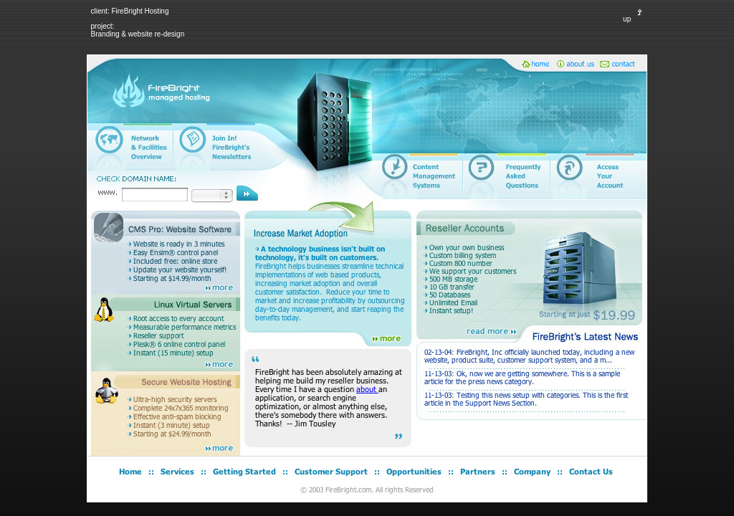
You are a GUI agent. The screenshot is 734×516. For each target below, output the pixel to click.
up (635, 19)
